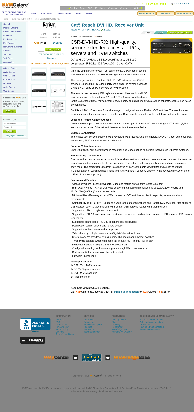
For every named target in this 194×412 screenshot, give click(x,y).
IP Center (7, 83)
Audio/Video (46, 13)
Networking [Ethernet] (12, 47)
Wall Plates (8, 58)
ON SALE (165, 13)
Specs (160, 32)
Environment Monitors (12, 31)
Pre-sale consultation (150, 329)
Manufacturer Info (179, 32)
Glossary (112, 8)
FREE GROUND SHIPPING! (14, 12)
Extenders (7, 35)
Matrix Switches (10, 39)
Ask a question (119, 319)
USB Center (8, 91)
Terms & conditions (65, 334)
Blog (82, 8)
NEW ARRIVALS (146, 13)
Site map (60, 332)
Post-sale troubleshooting (152, 327)
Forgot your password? (16, 135)
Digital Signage (64, 13)
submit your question (126, 291)
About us (60, 319)
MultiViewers (8, 43)
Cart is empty (181, 3)
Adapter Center (10, 68)
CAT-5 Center (9, 79)
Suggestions (89, 329)
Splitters (6, 50)
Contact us (125, 8)
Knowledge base (119, 329)
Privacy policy (62, 327)
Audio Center (9, 72)
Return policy (62, 329)
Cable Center (9, 76)
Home (5, 19)
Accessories (8, 62)
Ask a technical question (151, 322)
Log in (139, 3)
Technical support (92, 332)
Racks (78, 13)
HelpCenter (117, 327)
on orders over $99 (14, 14)
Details (147, 32)
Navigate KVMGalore (122, 332)
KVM (33, 13)
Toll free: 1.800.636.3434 (151, 319)
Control (6, 24)
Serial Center (9, 87)
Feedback (100, 8)
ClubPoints (89, 319)
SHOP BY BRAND (184, 13)
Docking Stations (10, 28)
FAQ (90, 8)
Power (89, 13)
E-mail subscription (93, 324)
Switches (7, 54)
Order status (61, 324)
